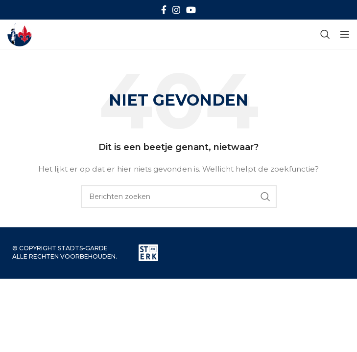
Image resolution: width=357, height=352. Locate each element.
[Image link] (148, 252)
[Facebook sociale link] (163, 9)
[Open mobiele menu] (345, 34)
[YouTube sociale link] (191, 9)
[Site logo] (19, 33)
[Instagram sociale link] (176, 9)
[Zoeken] (325, 34)
